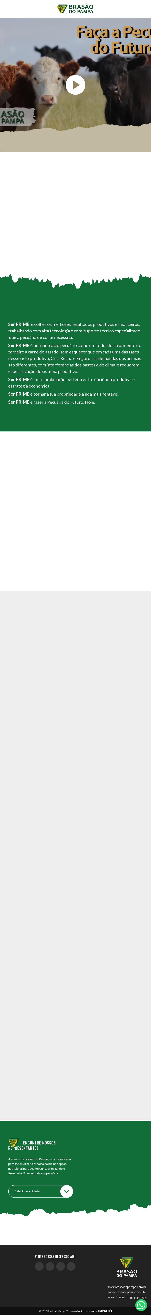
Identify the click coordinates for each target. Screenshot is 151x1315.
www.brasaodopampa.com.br (127, 1287)
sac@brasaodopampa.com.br (127, 1292)
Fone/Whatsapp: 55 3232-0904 (127, 1297)
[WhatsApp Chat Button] (141, 1305)
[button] (135, 649)
